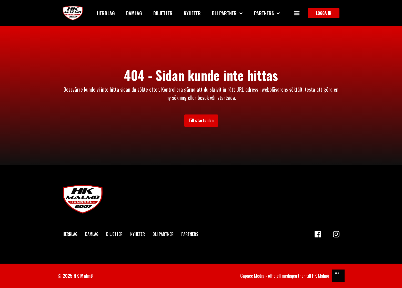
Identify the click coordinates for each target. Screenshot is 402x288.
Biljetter (163, 13)
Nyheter (192, 13)
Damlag (134, 13)
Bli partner (227, 13)
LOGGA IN (323, 13)
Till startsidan (201, 120)
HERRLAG (70, 234)
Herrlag (106, 13)
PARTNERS (189, 234)
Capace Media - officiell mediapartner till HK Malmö (284, 275)
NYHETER (137, 234)
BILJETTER (114, 234)
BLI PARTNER (163, 234)
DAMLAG (91, 234)
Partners (267, 13)
